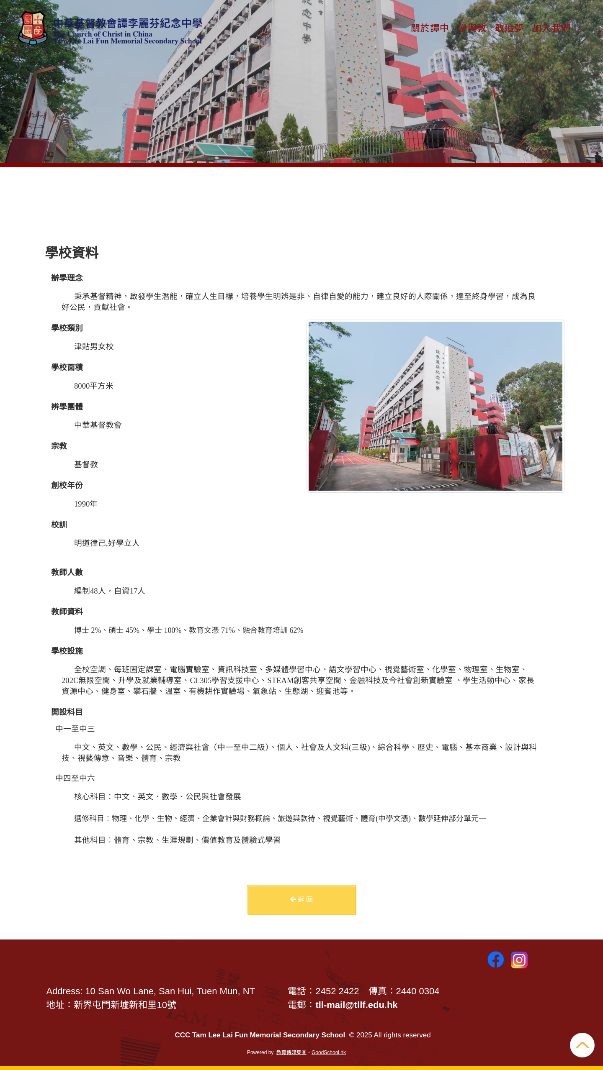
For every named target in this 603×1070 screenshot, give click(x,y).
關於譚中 (430, 27)
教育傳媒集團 (291, 1052)
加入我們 (551, 27)
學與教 (472, 27)
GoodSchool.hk (329, 1052)
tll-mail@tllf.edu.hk (356, 1005)
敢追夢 (509, 27)
